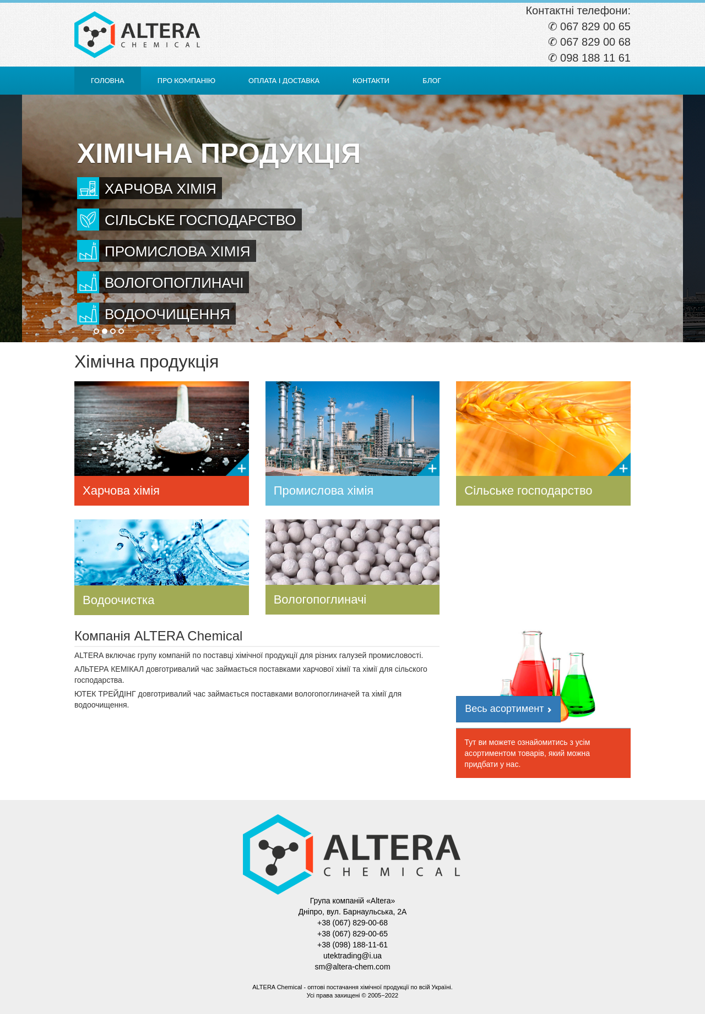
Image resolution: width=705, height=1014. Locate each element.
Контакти (370, 80)
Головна (107, 80)
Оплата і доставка (283, 80)
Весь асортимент (508, 708)
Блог (431, 80)
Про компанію (186, 80)
